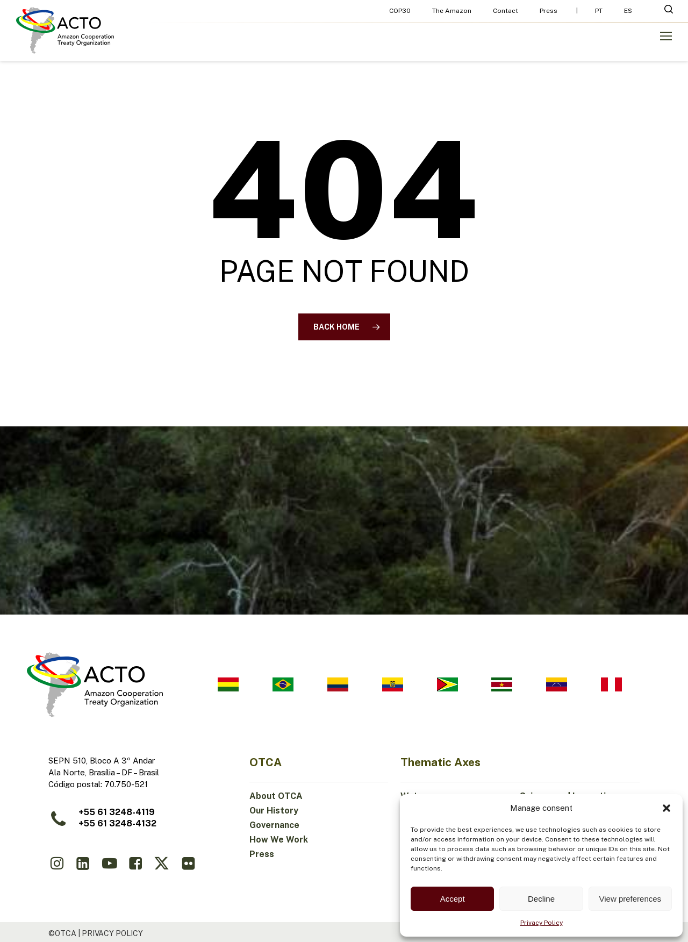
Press (261, 854)
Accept (452, 898)
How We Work (278, 839)
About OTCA (276, 796)
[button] (666, 808)
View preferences (630, 898)
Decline (541, 898)
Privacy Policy (541, 922)
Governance (274, 825)
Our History (273, 810)
